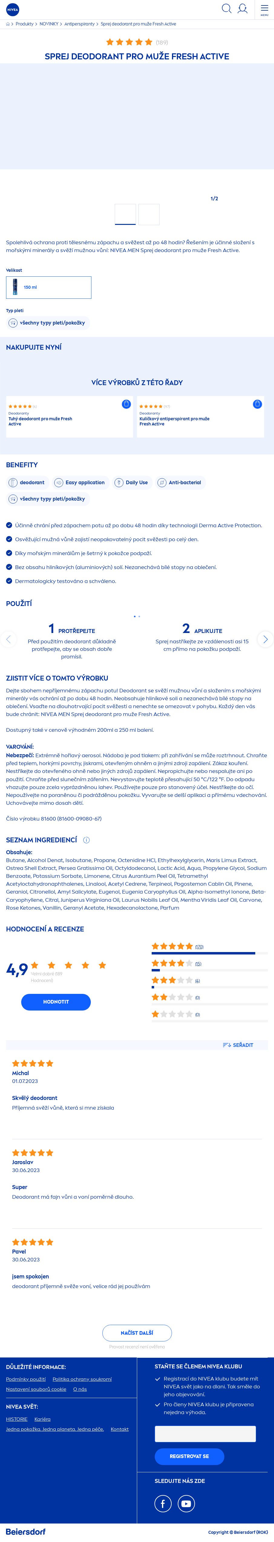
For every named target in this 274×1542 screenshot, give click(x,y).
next (265, 639)
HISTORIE (17, 1419)
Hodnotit (56, 1002)
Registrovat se (189, 1456)
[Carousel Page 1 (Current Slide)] (135, 616)
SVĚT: (22, 1407)
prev (8, 639)
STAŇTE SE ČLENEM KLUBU (198, 1367)
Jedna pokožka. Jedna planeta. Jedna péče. (55, 1429)
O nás (80, 1389)
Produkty (25, 24)
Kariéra (43, 1419)
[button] (126, 404)
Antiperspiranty (80, 24)
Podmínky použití (26, 1379)
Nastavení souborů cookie (36, 1389)
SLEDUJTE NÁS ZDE (180, 1481)
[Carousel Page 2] (139, 616)
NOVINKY (49, 24)
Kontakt (120, 1429)
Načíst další (137, 1333)
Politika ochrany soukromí (82, 1379)
